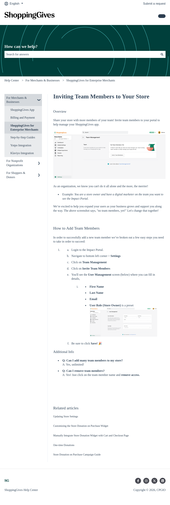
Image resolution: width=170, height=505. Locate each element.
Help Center (11, 80)
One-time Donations (63, 445)
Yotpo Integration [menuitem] (20, 145)
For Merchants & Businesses (42, 80)
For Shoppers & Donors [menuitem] (15, 175)
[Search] (162, 54)
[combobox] (81, 54)
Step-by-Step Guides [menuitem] (22, 137)
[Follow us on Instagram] (146, 481)
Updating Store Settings (65, 416)
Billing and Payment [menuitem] (22, 117)
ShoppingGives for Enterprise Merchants (90, 80)
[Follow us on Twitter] (154, 481)
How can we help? (20, 46)
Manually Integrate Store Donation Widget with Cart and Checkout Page (91, 435)
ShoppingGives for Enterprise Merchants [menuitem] (24, 127)
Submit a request (154, 3)
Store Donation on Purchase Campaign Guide (77, 454)
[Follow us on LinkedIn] (163, 481)
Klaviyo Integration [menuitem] (22, 153)
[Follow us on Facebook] (138, 481)
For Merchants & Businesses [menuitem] (16, 99)
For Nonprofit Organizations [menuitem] (14, 162)
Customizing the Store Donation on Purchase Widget (80, 426)
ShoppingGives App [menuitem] (22, 109)
